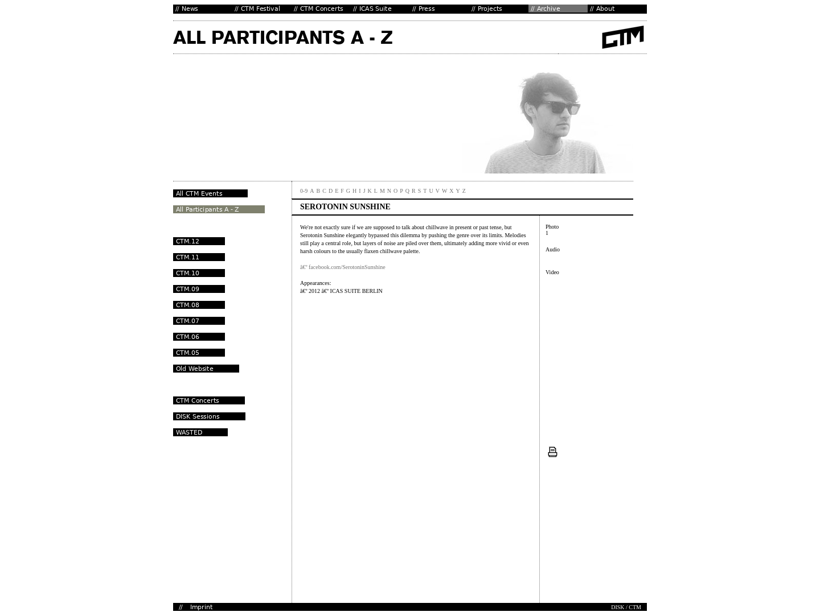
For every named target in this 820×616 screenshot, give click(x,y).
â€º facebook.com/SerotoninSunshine (343, 267)
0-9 (304, 191)
